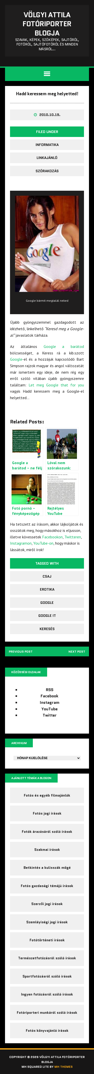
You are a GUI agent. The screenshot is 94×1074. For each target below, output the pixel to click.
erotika (47, 589)
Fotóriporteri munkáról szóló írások (47, 1012)
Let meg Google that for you (56, 384)
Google (16, 359)
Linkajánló (47, 157)
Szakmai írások (47, 849)
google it (47, 615)
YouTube (49, 709)
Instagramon (21, 543)
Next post (76, 651)
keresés (47, 628)
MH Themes (63, 1067)
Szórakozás (47, 170)
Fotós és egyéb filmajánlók (47, 795)
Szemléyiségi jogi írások (47, 922)
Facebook (49, 696)
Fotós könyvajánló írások (47, 1030)
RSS (49, 690)
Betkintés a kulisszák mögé (47, 867)
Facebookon (52, 536)
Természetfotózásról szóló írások (47, 958)
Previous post (21, 651)
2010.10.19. (49, 114)
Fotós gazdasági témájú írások (47, 885)
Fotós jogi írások (47, 813)
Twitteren (72, 536)
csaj (47, 576)
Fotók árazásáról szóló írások (47, 831)
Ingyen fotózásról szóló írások (47, 994)
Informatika (47, 144)
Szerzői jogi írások (47, 903)
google (47, 602)
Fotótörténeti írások (47, 940)
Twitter (50, 715)
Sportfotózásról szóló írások (47, 976)
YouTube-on (43, 543)
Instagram (49, 702)
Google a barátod (64, 346)
